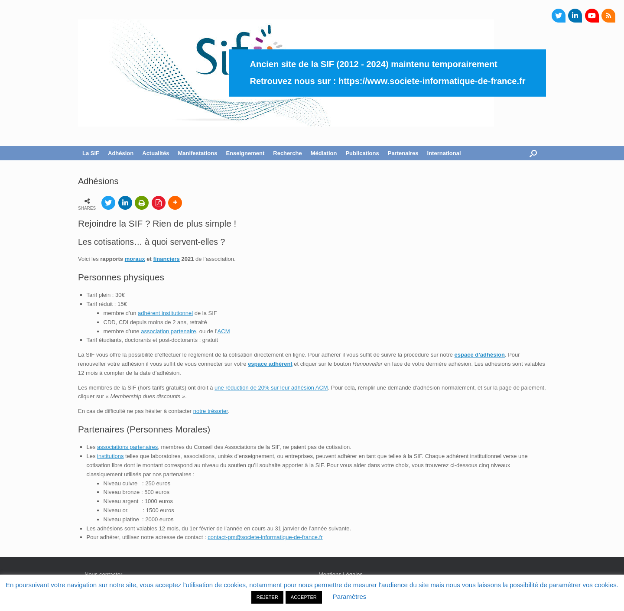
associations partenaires (127, 447)
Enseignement (245, 153)
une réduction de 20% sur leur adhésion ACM (271, 387)
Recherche (287, 153)
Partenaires (403, 153)
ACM (224, 331)
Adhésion (120, 153)
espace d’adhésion (480, 354)
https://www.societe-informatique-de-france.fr (432, 81)
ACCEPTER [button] (304, 597)
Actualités (155, 153)
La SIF (90, 153)
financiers (166, 259)
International (444, 153)
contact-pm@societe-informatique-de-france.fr (265, 537)
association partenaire (168, 331)
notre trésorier (210, 411)
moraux (135, 259)
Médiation (324, 153)
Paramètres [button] (350, 596)
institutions (110, 456)
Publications (362, 153)
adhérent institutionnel (165, 313)
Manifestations (197, 153)
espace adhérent (270, 364)
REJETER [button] (267, 597)
